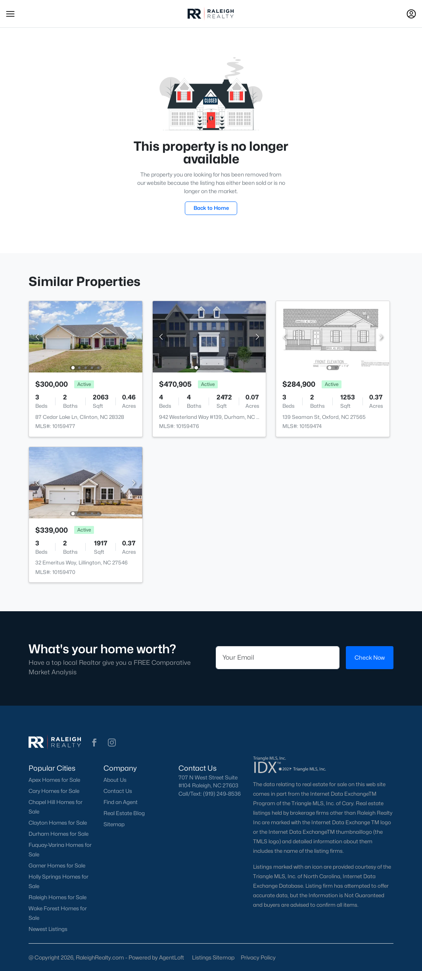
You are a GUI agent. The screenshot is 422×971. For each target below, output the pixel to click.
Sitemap (114, 824)
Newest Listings (48, 929)
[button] (10, 14)
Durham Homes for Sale (58, 834)
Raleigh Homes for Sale (57, 897)
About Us (115, 780)
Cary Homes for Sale (54, 791)
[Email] (278, 657)
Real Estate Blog (124, 813)
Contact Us (118, 791)
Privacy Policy (258, 957)
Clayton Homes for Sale (58, 822)
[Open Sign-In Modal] (411, 13)
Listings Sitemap (213, 957)
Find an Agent (121, 802)
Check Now (370, 657)
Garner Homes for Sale (57, 865)
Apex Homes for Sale (54, 780)
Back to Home (211, 208)
